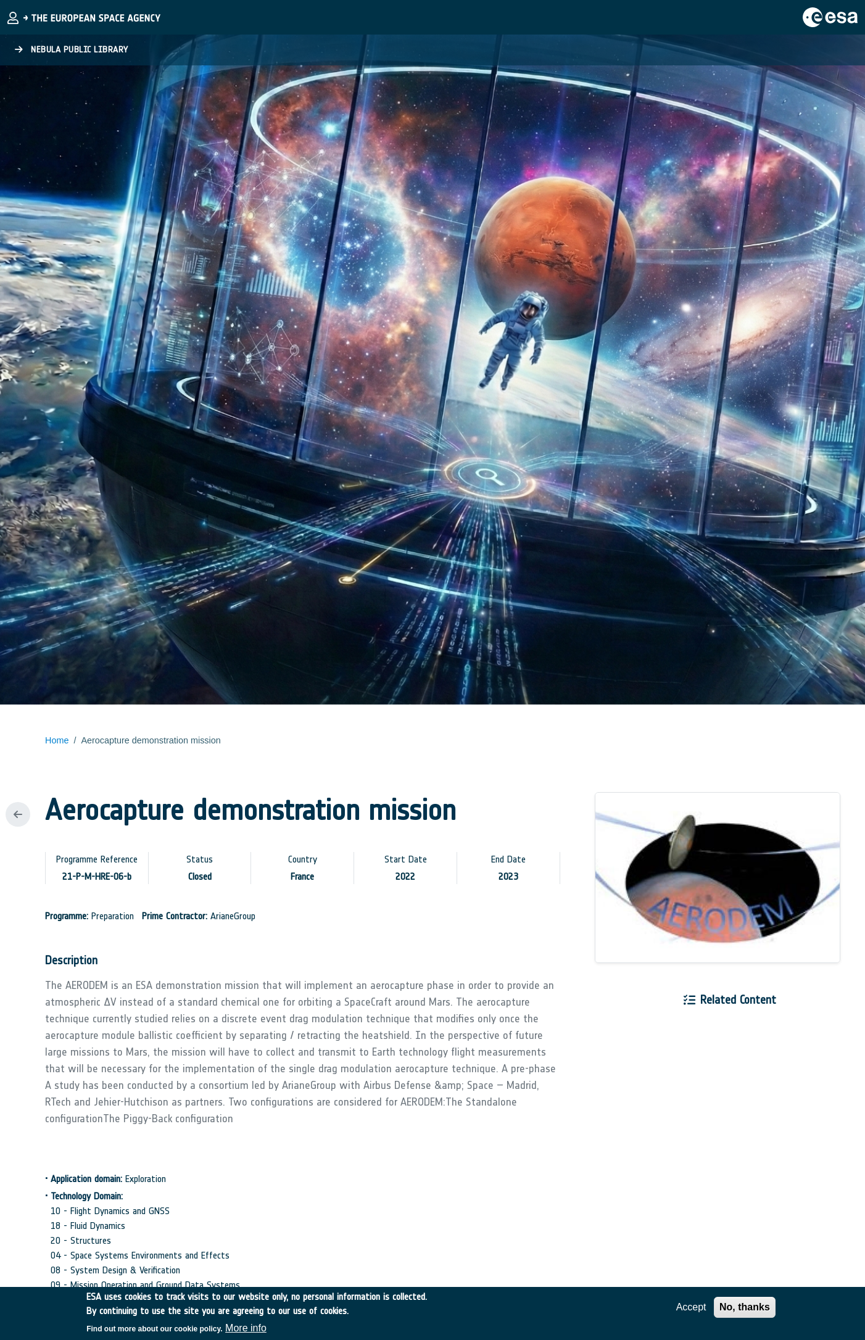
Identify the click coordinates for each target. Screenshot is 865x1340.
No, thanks (744, 1312)
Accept (691, 1312)
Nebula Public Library (71, 49)
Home (56, 740)
